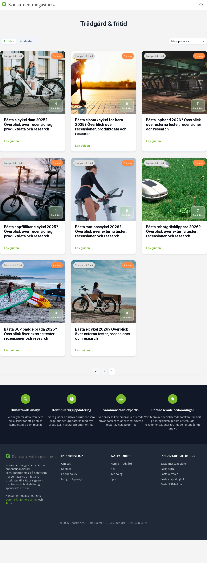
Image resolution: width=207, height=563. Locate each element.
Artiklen (9, 41)
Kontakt (66, 469)
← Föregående (96, 371)
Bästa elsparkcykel (172, 479)
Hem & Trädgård (121, 463)
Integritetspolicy (71, 479)
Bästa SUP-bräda (171, 484)
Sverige (33, 499)
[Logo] (28, 7)
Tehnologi (117, 474)
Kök (113, 469)
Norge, (23, 499)
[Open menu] (194, 5)
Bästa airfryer (169, 474)
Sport (114, 479)
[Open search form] (201, 5)
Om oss (66, 463)
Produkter (26, 41)
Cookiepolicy (69, 474)
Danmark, (12, 499)
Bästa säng (167, 469)
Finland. (11, 503)
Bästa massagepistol (173, 463)
